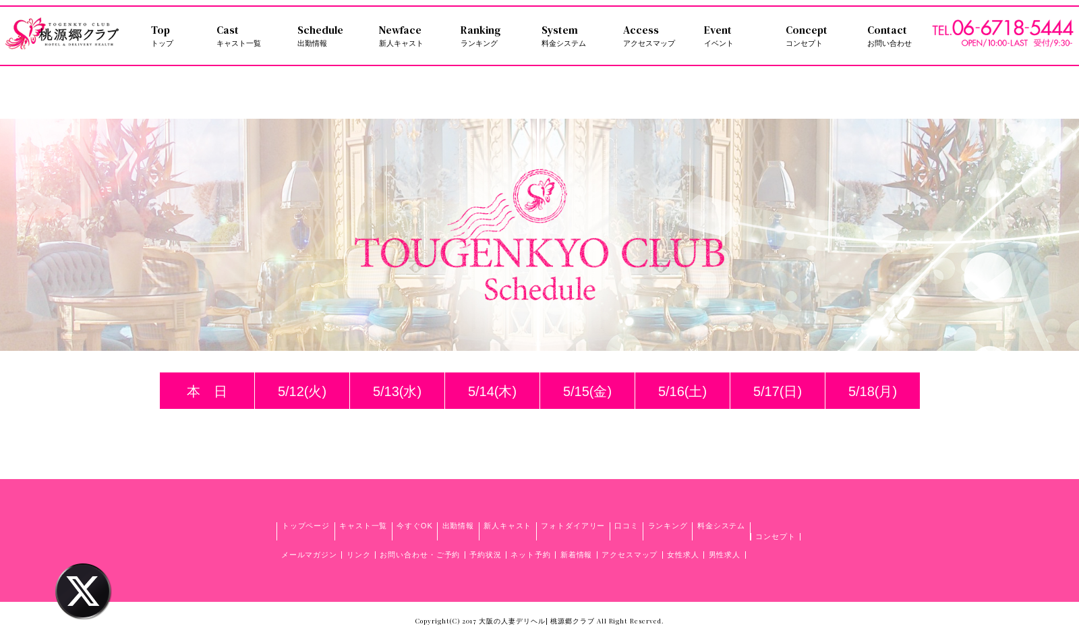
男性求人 (725, 555)
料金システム (721, 526)
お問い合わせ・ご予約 (420, 555)
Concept (818, 36)
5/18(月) (872, 391)
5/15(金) (587, 391)
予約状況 (485, 555)
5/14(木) (492, 391)
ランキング (668, 526)
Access (656, 36)
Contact (900, 36)
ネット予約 (530, 555)
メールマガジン (309, 555)
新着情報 (576, 555)
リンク (359, 555)
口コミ (626, 526)
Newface (411, 36)
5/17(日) (777, 391)
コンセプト (775, 536)
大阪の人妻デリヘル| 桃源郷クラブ (536, 621)
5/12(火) (302, 391)
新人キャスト (507, 526)
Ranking (493, 36)
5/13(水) (397, 391)
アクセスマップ (630, 555)
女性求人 (683, 555)
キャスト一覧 (363, 526)
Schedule (330, 36)
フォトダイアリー (573, 526)
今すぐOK (415, 526)
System (574, 36)
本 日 (207, 391)
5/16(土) (682, 391)
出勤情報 (458, 526)
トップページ (306, 526)
